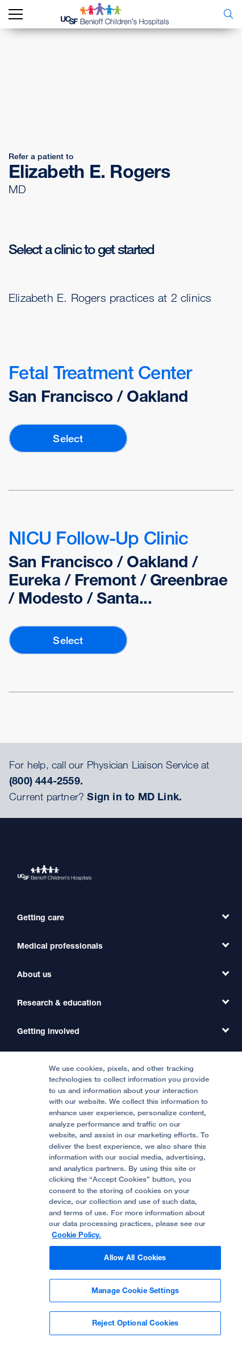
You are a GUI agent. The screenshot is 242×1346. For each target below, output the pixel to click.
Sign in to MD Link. (134, 796)
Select (68, 438)
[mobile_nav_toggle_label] (16, 14)
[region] (121, 1199)
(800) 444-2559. (46, 780)
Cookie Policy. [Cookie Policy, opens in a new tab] (76, 1234)
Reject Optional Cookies (135, 1322)
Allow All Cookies (135, 1257)
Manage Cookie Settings (135, 1290)
